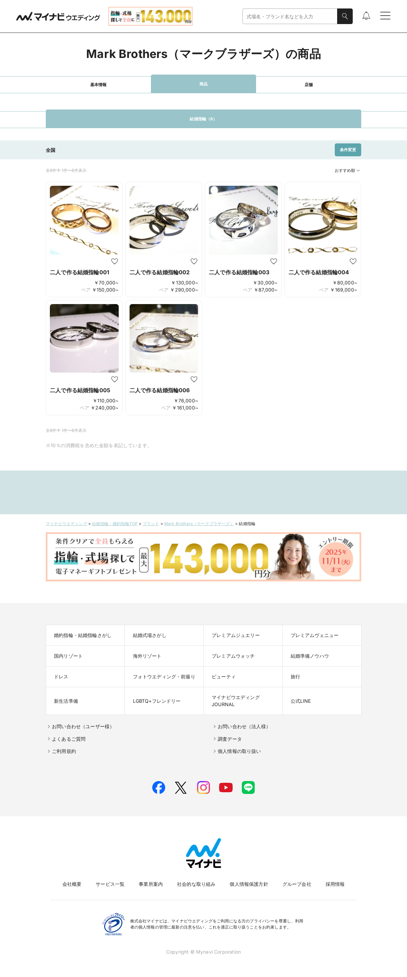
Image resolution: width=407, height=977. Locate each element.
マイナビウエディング (66, 523)
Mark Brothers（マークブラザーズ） (199, 523)
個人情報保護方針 (249, 884)
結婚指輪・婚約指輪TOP (115, 523)
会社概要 (72, 884)
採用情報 (335, 884)
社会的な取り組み (196, 884)
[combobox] (290, 16)
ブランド (151, 523)
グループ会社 (297, 884)
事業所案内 (151, 884)
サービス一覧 (110, 884)
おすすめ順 (348, 170)
